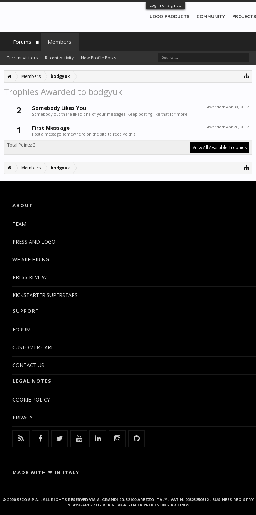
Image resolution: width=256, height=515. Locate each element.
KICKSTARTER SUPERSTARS (45, 295)
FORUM (21, 329)
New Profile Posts (98, 58)
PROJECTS (244, 16)
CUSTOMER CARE (33, 347)
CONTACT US (28, 365)
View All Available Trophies (220, 147)
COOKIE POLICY (31, 399)
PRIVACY (22, 417)
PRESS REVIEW (29, 277)
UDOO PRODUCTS (169, 16)
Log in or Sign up (165, 5)
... (124, 58)
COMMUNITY (211, 16)
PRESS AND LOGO (34, 241)
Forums (22, 41)
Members (60, 41)
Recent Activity (59, 58)
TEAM (19, 224)
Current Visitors (22, 58)
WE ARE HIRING (30, 259)
